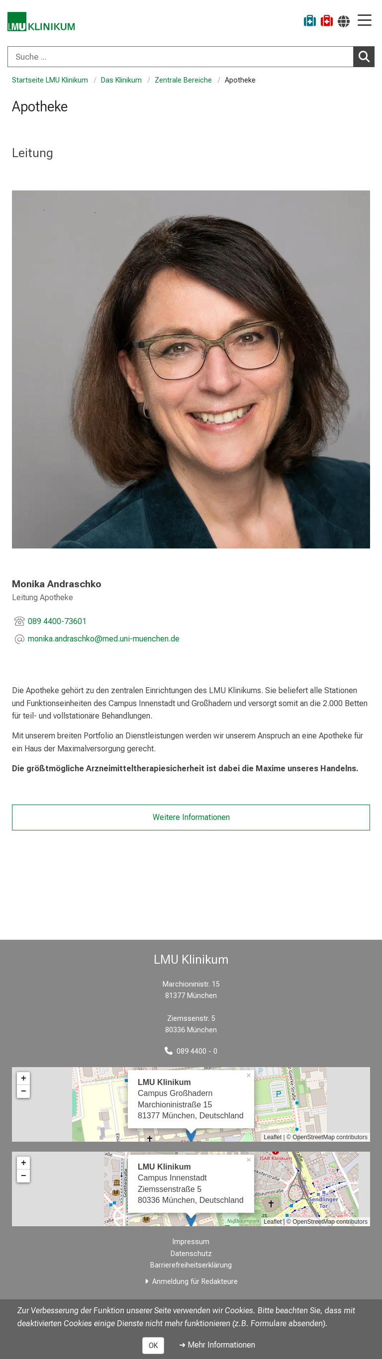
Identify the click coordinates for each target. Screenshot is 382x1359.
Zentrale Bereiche (183, 80)
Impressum (191, 1242)
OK (153, 1346)
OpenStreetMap (313, 1137)
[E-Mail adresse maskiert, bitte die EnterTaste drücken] (104, 639)
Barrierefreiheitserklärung (191, 1265)
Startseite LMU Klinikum (50, 80)
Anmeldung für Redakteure (195, 1281)
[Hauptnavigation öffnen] (365, 21)
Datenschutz (191, 1254)
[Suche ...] (180, 56)
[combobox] (191, 56)
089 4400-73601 (57, 621)
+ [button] (23, 1079)
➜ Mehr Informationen (217, 1345)
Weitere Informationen (191, 817)
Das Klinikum (121, 80)
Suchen (367, 56)
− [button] (23, 1091)
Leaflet (273, 1137)
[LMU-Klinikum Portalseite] (42, 22)
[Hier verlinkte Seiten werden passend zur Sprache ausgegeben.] (344, 21)
